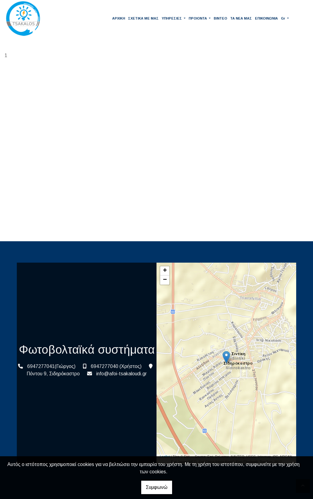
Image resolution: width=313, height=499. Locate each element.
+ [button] (165, 270)
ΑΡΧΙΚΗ (118, 18)
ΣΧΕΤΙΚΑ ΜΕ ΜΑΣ (143, 18)
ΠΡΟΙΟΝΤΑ (198, 18)
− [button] (165, 280)
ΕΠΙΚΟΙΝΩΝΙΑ (266, 18)
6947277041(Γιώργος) (51, 366)
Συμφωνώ (157, 487)
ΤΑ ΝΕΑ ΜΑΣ (241, 18)
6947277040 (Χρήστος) (116, 366)
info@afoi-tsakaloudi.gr (121, 373)
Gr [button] (283, 18)
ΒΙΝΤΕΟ (220, 18)
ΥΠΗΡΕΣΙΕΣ (172, 18)
